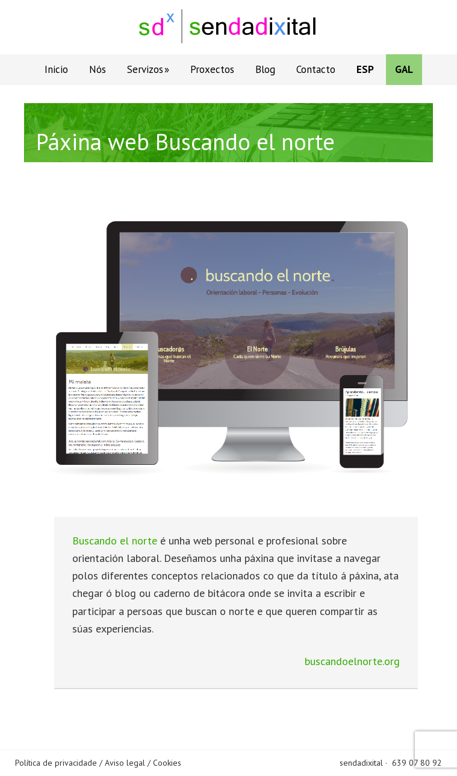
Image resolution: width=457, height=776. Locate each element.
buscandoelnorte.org (352, 661)
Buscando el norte (114, 540)
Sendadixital (229, 27)
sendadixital (361, 762)
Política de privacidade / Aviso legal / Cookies (98, 762)
